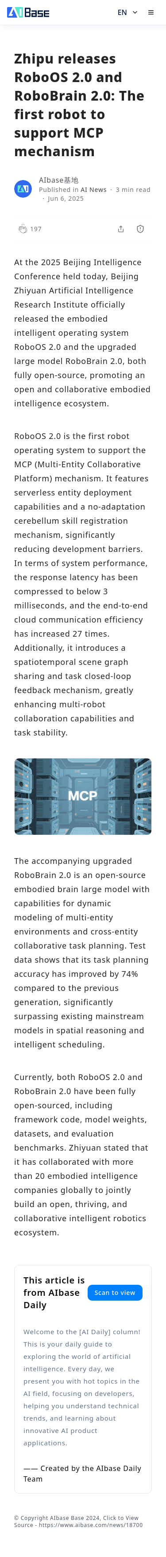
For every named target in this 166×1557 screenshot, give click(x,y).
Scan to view (115, 1292)
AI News (94, 189)
